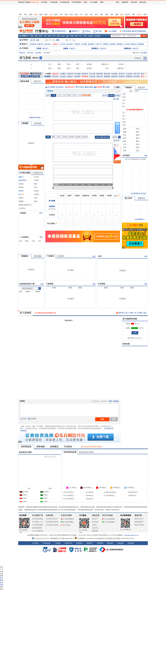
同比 (35, 184)
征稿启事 (120, 543)
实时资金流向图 (70, 452)
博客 (133, 14)
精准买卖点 (71, 87)
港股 (71, 14)
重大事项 (136, 76)
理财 (101, 14)
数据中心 (75, 31)
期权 (45, 14)
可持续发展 (46, 543)
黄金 (86, 14)
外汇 (81, 14)
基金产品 (95, 528)
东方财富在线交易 (52, 522)
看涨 (127, 324)
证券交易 (134, 2)
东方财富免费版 (37, 519)
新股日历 (40, 44)
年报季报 (105, 44)
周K (53, 137)
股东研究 (85, 74)
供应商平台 (68, 543)
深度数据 (85, 76)
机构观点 (54, 446)
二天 (59, 95)
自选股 (90, 36)
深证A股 (30, 53)
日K (48, 137)
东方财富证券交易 (52, 525)
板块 (49, 36)
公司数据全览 (37, 173)
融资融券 (141, 44)
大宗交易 (127, 44)
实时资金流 (26, 446)
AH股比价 (55, 44)
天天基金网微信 (108, 522)
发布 (102, 419)
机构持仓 (122, 76)
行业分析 (129, 74)
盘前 (48, 95)
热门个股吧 (129, 313)
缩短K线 (106, 137)
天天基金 (82, 515)
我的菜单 (125, 2)
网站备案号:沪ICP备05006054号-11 (63, 538)
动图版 (111, 95)
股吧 (121, 14)
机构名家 (126, 344)
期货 (76, 14)
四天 (69, 95)
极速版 (117, 95)
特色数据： (48, 76)
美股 (66, 14)
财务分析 (107, 74)
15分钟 (71, 137)
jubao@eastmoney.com (131, 535)
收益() (21, 177)
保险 (106, 14)
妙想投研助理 (37, 528)
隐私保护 (110, 543)
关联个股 (136, 74)
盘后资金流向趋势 (86, 452)
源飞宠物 (52, 201)
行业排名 (68, 446)
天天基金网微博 (108, 519)
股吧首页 (120, 313)
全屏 (117, 99)
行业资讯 (60, 256)
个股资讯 (50, 256)
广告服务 (57, 543)
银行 (91, 14)
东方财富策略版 (37, 525)
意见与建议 (66, 525)
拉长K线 (98, 137)
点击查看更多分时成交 (138, 193)
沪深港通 (24, 48)
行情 (51, 14)
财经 (20, 14)
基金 (96, 14)
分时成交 (126, 155)
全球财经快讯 (60, 31)
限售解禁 (119, 44)
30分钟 (77, 137)
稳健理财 (95, 531)
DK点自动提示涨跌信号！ (135, 110)
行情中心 (23, 36)
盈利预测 (91, 44)
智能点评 (99, 76)
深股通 (65, 48)
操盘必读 (55, 74)
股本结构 (99, 74)
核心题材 (77, 74)
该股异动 (141, 198)
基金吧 (127, 14)
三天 (64, 95)
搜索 (145, 14)
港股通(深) (127, 48)
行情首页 (22, 53)
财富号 (139, 14)
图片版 (105, 95)
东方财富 (22, 515)
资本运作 (122, 74)
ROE (21, 194)
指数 (31, 36)
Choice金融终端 (37, 531)
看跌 (127, 328)
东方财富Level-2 (37, 522)
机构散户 (70, 76)
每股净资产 (22, 180)
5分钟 (64, 137)
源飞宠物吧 (51, 87)
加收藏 (27, 2)
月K (58, 137)
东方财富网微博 (67, 519)
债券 (111, 14)
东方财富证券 (64, 2)
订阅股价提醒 (85, 95)
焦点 (25, 14)
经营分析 (70, 74)
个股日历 (50, 91)
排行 (54, 36)
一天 (53, 95)
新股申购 (33, 44)
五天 (75, 95)
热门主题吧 (138, 313)
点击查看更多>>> (140, 219)
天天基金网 (53, 2)
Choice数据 (112, 31)
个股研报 (77, 44)
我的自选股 (24, 81)
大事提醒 (24, 123)
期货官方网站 (139, 525)
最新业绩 (114, 76)
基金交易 (95, 522)
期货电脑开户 (139, 522)
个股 (45, 36)
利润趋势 (23, 213)
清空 (114, 419)
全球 (61, 14)
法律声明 (100, 543)
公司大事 (92, 74)
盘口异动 (128, 198)
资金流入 (45, 48)
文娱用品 (38, 53)
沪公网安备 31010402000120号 (86, 538)
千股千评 (98, 44)
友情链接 (131, 543)
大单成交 (81, 87)
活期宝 (94, 525)
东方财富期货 (125, 515)
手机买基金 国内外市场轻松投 (134, 31)
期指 (40, 14)
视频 (116, 14)
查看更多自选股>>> (36, 117)
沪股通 (38, 48)
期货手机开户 (139, 519)
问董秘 (107, 87)
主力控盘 (63, 76)
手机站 (87, 31)
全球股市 (24, 40)
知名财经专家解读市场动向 (93, 447)
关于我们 (35, 543)
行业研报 (84, 44)
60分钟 (84, 137)
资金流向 (47, 44)
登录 (110, 401)
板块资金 (70, 44)
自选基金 (97, 36)
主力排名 (62, 44)
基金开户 (95, 519)
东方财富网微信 (67, 522)
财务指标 (41, 446)
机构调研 (99, 87)
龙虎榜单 (112, 44)
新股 (35, 14)
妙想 (85, 2)
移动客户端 (34, 2)
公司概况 (63, 74)
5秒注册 (115, 401)
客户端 (98, 31)
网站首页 (21, 2)
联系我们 (79, 543)
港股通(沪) (95, 48)
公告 (100, 256)
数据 (56, 14)
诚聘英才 (90, 543)
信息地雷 (37, 123)
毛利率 (21, 191)
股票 (30, 14)
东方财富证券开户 (52, 519)
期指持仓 (134, 44)
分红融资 (114, 74)
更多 (143, 74)
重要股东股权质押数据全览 (46, 313)
